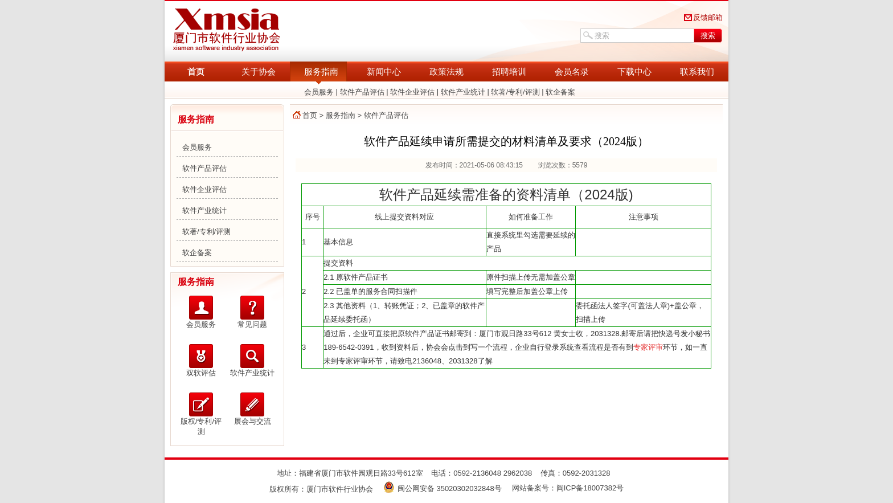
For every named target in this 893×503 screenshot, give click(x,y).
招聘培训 (509, 71)
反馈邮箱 (708, 17)
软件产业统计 (463, 92)
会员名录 (572, 71)
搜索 (708, 35)
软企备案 (560, 92)
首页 (195, 71)
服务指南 (321, 71)
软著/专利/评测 (515, 92)
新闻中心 (384, 71)
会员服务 (319, 92)
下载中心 (634, 71)
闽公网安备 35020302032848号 (442, 488)
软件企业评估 (412, 92)
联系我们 (697, 71)
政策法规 (446, 71)
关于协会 (258, 71)
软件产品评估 (362, 92)
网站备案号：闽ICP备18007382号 (568, 488)
